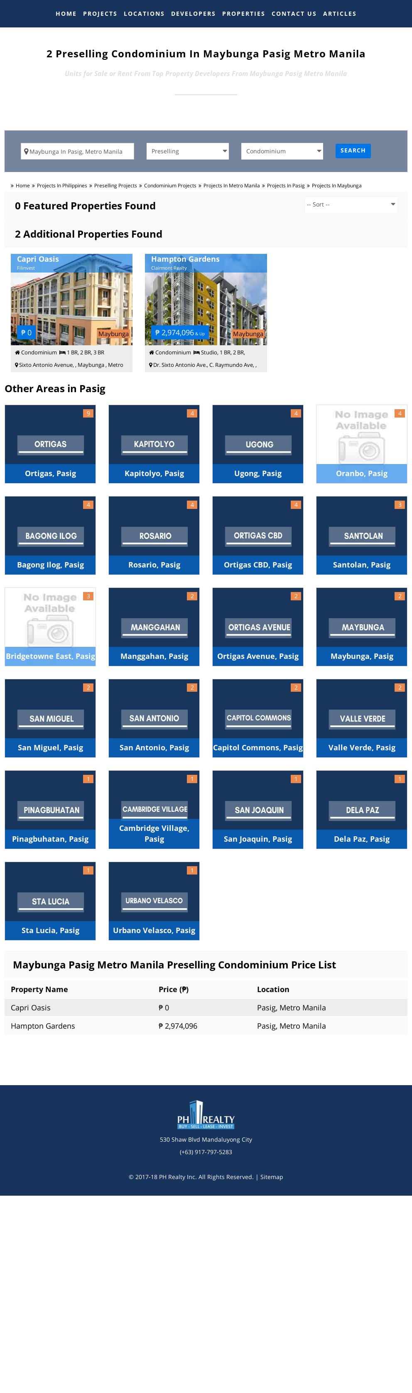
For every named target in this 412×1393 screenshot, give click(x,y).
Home (23, 185)
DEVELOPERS (193, 13)
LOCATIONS (144, 13)
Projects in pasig (286, 185)
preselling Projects (115, 185)
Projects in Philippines (62, 185)
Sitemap (271, 1177)
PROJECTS (100, 13)
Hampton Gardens (43, 1026)
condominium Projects (170, 185)
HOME (66, 13)
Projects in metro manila (232, 185)
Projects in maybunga (337, 185)
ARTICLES (340, 13)
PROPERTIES (243, 13)
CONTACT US (294, 13)
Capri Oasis (31, 1007)
